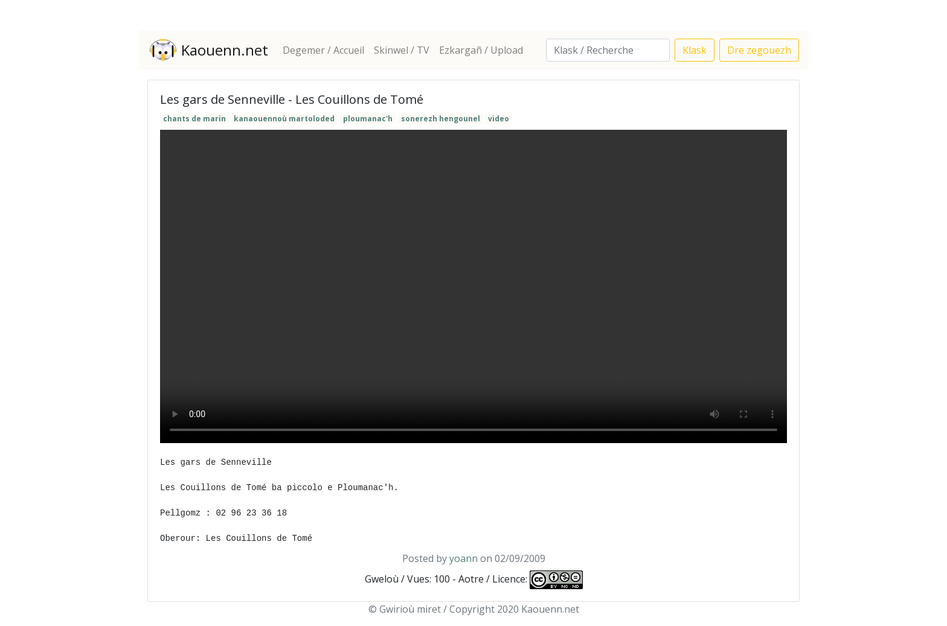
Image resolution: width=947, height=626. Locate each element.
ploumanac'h (368, 118)
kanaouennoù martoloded (284, 118)
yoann (463, 558)
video (498, 118)
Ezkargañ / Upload (481, 50)
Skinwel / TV (401, 50)
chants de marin (194, 118)
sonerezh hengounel (440, 118)
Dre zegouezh (759, 50)
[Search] (608, 50)
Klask (694, 50)
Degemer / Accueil (323, 50)
